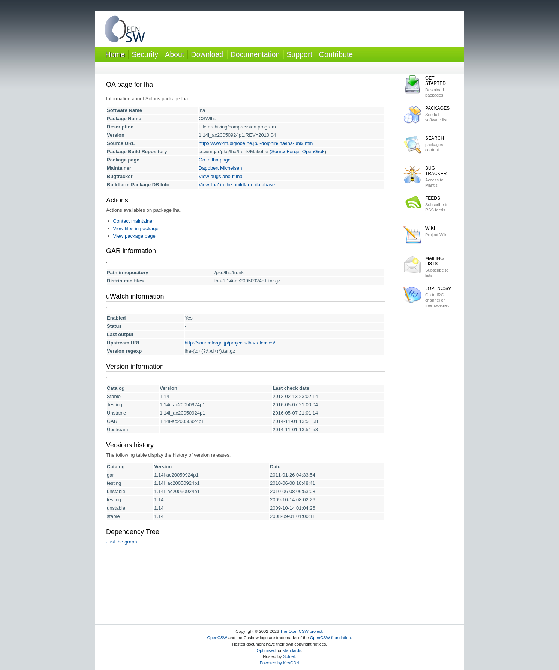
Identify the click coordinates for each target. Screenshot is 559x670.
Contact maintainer (133, 221)
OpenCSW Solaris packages (124, 31)
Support (299, 54)
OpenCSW (217, 637)
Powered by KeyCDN (280, 663)
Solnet (289, 656)
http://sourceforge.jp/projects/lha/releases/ (230, 343)
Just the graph (121, 542)
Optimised (266, 650)
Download (207, 54)
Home (115, 54)
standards (292, 650)
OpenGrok (313, 151)
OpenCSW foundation (330, 637)
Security (145, 54)
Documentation (255, 54)
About (174, 54)
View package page (134, 236)
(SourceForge (284, 151)
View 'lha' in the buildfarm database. (237, 184)
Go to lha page (215, 160)
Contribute (336, 54)
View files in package (136, 228)
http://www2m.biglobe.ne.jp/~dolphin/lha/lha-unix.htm (256, 143)
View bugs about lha (221, 176)
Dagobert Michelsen (220, 168)
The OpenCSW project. (302, 631)
